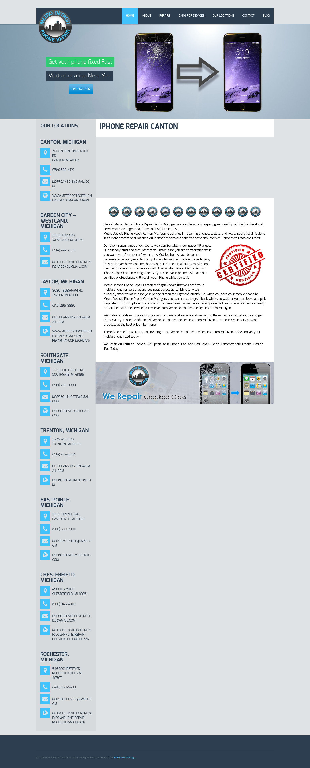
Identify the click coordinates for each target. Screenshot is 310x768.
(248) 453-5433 (64, 687)
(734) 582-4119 (63, 169)
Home (130, 15)
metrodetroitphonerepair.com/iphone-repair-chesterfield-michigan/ (72, 635)
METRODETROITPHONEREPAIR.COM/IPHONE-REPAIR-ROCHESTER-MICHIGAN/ (72, 718)
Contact (248, 15)
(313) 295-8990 (63, 305)
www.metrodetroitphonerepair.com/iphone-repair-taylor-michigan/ (72, 336)
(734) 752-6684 (64, 454)
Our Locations (223, 15)
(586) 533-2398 (64, 529)
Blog (266, 15)
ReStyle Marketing (124, 758)
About (146, 15)
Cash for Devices (192, 15)
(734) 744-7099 (63, 250)
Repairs (165, 15)
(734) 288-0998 (64, 385)
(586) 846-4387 (64, 604)
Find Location (81, 89)
